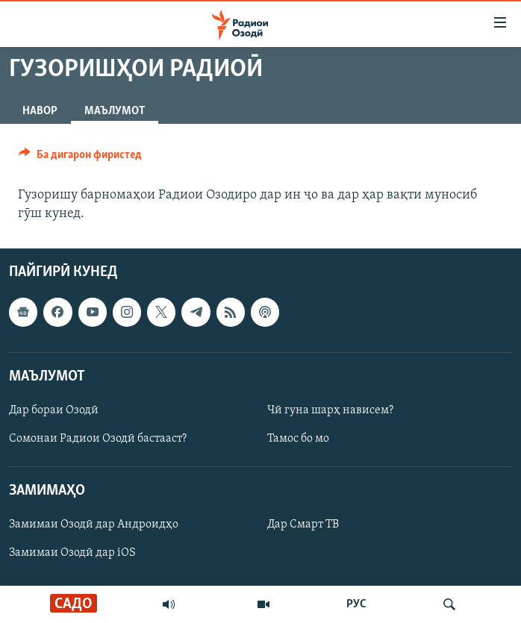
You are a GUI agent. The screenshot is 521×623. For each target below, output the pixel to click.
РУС (356, 604)
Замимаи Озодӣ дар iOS (72, 554)
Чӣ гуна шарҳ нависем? (330, 410)
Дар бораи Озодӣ (54, 410)
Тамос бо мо (298, 439)
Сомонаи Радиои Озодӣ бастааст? (98, 439)
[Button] (80, 158)
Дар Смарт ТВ (303, 525)
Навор (39, 111)
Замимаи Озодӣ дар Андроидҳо (93, 525)
